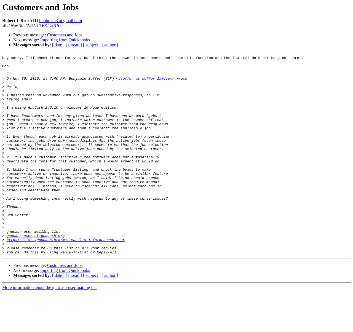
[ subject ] (92, 44)
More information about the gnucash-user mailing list (49, 327)
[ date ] (58, 44)
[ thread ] (74, 44)
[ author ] (110, 44)
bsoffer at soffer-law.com (145, 83)
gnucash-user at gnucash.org (36, 271)
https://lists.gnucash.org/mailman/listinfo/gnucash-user (66, 276)
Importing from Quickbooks (65, 40)
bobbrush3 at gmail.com (60, 20)
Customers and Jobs (64, 35)
